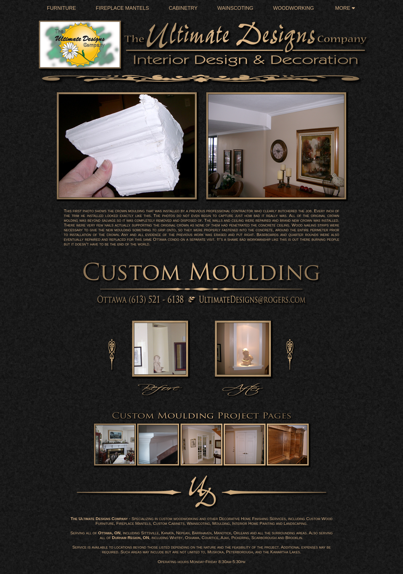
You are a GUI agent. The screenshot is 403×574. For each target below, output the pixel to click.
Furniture (61, 8)
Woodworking (293, 8)
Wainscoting (235, 8)
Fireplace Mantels (122, 8)
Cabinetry (183, 8)
